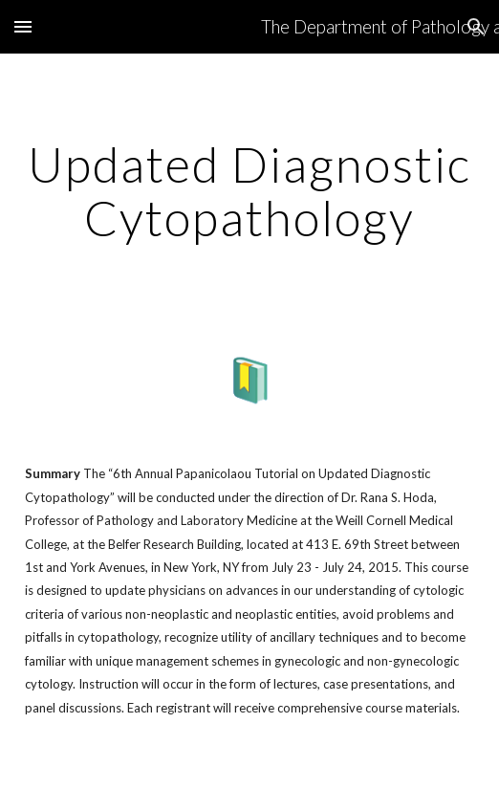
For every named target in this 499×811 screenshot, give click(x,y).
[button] (23, 26)
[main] (249, 191)
